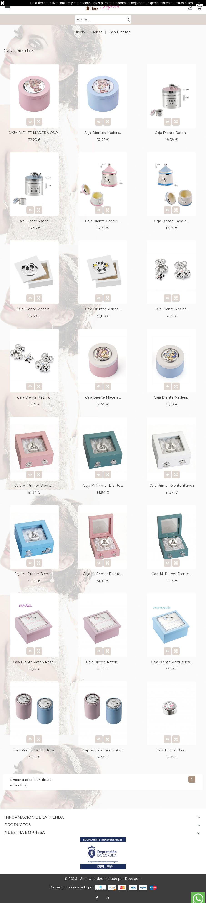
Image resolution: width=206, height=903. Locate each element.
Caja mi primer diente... (34, 486)
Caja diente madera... (34, 309)
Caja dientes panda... (103, 309)
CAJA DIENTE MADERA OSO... (34, 133)
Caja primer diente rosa (34, 750)
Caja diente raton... (171, 133)
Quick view (38, 122)
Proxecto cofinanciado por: (77, 887)
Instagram (107, 898)
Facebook (97, 898)
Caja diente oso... (171, 750)
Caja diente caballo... (103, 221)
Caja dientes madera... (103, 133)
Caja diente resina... (171, 309)
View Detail (30, 122)
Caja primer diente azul (103, 750)
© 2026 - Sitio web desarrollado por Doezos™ (103, 879)
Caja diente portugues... (171, 662)
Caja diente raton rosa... (34, 662)
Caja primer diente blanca (171, 486)
